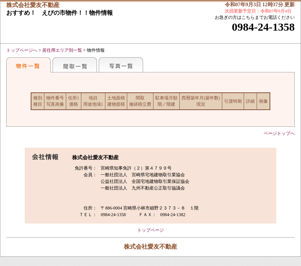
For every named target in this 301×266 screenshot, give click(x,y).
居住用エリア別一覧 (62, 50)
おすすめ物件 (28, 64)
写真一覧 (121, 64)
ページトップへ (279, 133)
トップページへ (21, 50)
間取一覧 (75, 64)
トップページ (150, 230)
